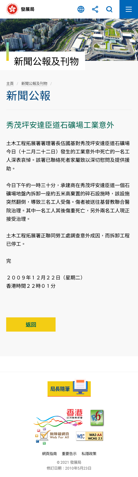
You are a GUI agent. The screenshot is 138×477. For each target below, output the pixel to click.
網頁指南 (49, 453)
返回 (31, 325)
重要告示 (69, 453)
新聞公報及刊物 (34, 83)
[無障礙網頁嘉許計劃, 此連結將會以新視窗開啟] (52, 436)
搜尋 (109, 9)
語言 (81, 9)
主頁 (10, 83)
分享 (95, 9)
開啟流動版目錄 (128, 9)
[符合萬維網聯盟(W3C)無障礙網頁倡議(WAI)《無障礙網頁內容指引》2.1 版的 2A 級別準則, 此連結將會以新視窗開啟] (89, 436)
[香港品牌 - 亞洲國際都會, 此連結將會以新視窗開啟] (57, 418)
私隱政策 (89, 453)
